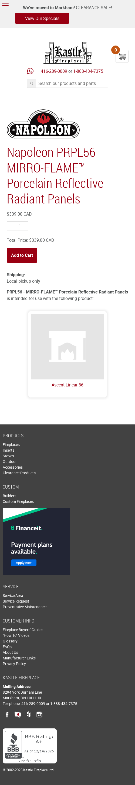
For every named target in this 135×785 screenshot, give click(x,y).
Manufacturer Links (19, 657)
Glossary (10, 641)
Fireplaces (11, 444)
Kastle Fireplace (67, 53)
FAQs (7, 646)
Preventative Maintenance (24, 606)
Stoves (8, 455)
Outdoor (10, 461)
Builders (9, 495)
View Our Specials (42, 18)
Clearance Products (19, 472)
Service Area (13, 595)
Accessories (13, 467)
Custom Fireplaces (18, 501)
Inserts (8, 450)
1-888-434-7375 (88, 71)
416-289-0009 (54, 71)
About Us (10, 652)
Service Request (16, 601)
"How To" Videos (16, 635)
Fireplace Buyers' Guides (23, 629)
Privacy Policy (14, 663)
